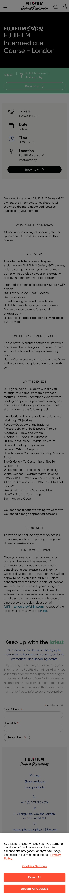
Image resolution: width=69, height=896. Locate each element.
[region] (34, 864)
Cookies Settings (34, 866)
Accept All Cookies (34, 888)
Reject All (34, 877)
